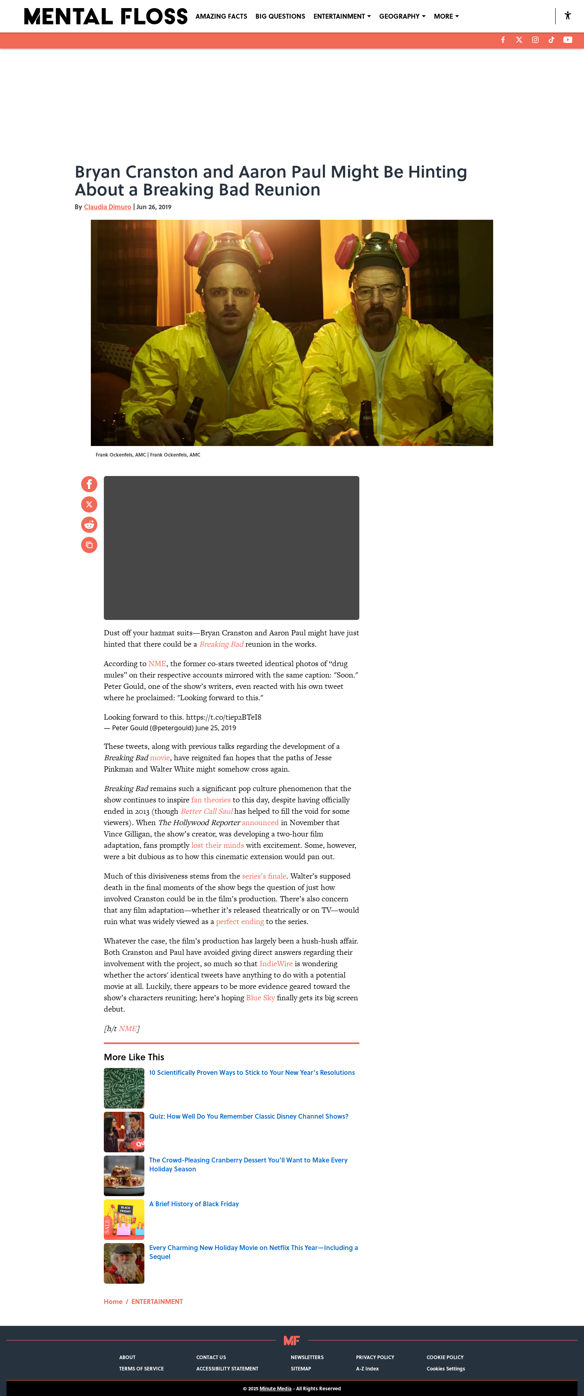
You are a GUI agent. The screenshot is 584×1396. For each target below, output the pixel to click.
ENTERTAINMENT (157, 1301)
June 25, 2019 (215, 727)
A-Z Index (367, 1368)
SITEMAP (301, 1368)
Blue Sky (260, 997)
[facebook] (503, 39)
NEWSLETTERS (307, 1357)
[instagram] (535, 39)
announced (260, 822)
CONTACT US (211, 1357)
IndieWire (276, 963)
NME (157, 663)
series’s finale (264, 876)
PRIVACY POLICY (375, 1357)
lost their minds (217, 845)
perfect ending (240, 921)
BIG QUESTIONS (280, 16)
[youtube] (568, 39)
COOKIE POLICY (445, 1357)
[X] (519, 39)
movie (160, 757)
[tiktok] (551, 39)
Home (113, 1301)
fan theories (211, 799)
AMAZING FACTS (221, 16)
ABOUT (127, 1357)
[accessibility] (568, 15)
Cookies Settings (446, 1368)
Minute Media (276, 1388)
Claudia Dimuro (107, 206)
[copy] (89, 545)
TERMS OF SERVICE (141, 1368)
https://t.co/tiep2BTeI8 (224, 717)
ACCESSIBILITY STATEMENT (227, 1368)
